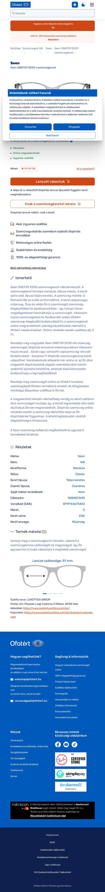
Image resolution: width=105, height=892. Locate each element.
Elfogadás (73, 126)
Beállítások (52, 135)
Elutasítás (32, 126)
